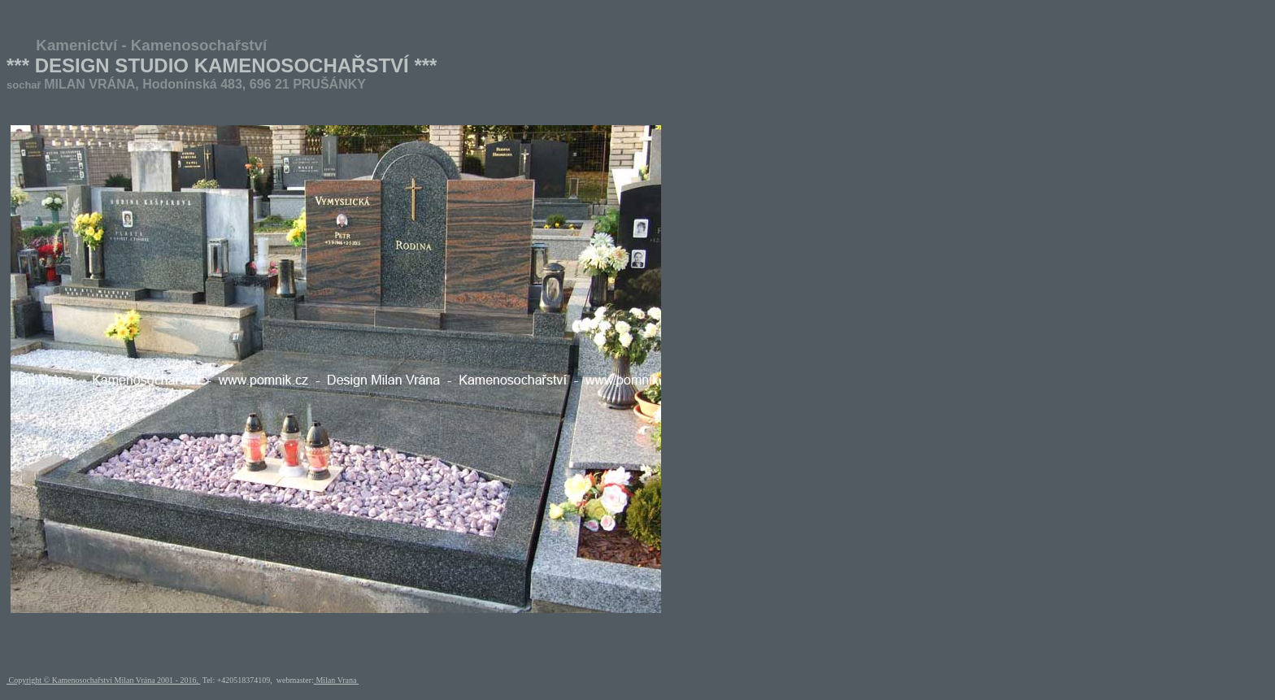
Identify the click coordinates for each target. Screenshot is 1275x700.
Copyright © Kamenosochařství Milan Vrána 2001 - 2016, (103, 680)
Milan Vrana (336, 680)
